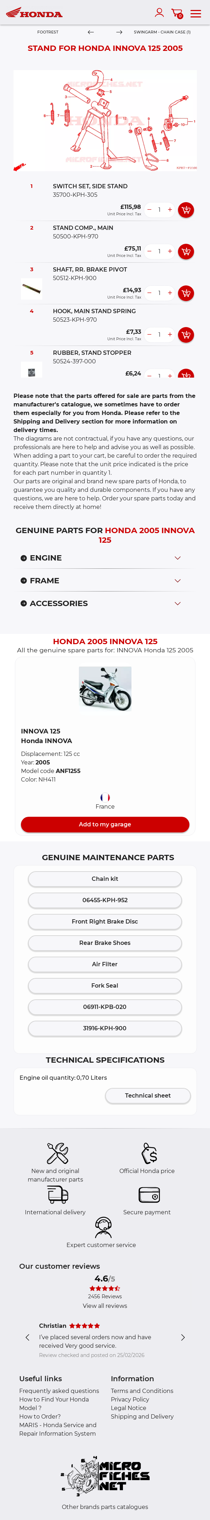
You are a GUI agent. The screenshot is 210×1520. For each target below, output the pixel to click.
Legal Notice (128, 1408)
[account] (161, 12)
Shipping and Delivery (142, 1416)
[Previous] (90, 32)
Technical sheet (148, 1095)
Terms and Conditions (142, 1391)
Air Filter (105, 964)
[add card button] (186, 210)
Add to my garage (105, 824)
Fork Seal (104, 985)
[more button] (170, 210)
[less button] (149, 210)
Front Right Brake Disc (105, 921)
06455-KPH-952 (105, 900)
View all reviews (105, 1306)
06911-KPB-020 (104, 1007)
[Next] (119, 32)
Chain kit (105, 878)
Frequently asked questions (59, 1391)
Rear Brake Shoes (104, 943)
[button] (105, 689)
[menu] (195, 12)
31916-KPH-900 (104, 1028)
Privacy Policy (130, 1399)
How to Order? (40, 1416)
